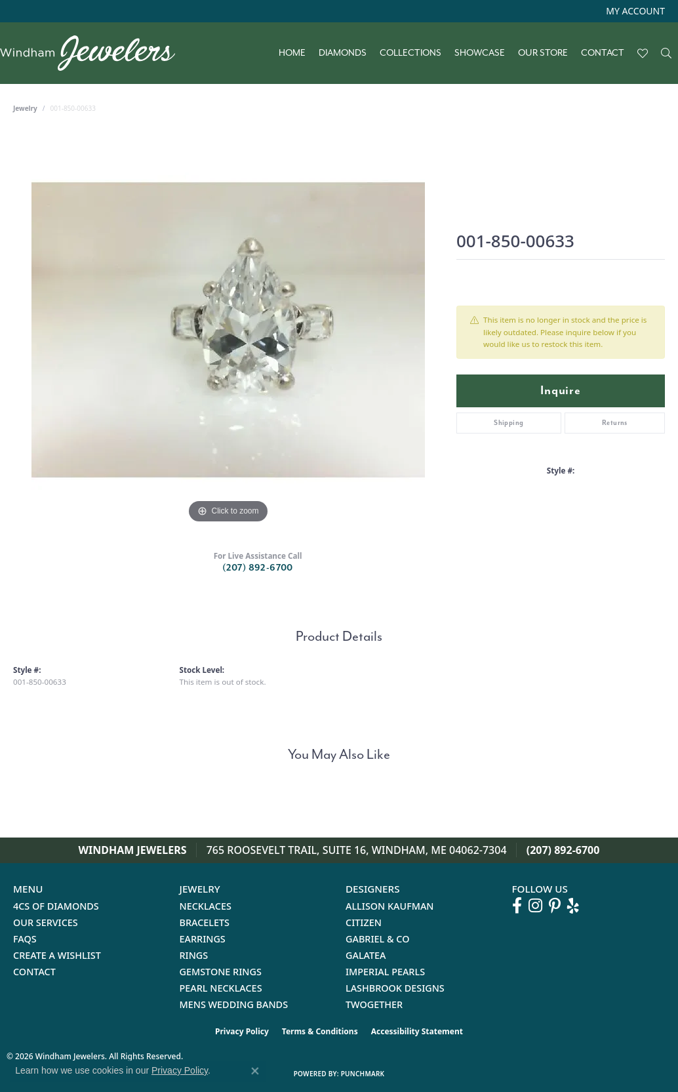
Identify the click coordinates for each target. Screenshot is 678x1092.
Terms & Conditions (320, 1031)
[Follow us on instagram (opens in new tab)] (535, 906)
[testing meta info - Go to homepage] (94, 53)
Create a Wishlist (57, 955)
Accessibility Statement (417, 1031)
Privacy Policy (242, 1031)
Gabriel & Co (377, 939)
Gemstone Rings (221, 971)
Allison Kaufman (390, 906)
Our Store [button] (543, 53)
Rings (194, 955)
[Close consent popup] (255, 1071)
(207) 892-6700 (257, 567)
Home (292, 53)
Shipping (508, 422)
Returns (615, 422)
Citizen (364, 922)
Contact (602, 53)
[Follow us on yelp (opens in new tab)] (573, 906)
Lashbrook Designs (395, 988)
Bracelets (205, 922)
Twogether (374, 1004)
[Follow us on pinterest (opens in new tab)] (555, 906)
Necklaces (205, 906)
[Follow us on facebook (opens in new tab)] (517, 906)
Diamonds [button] (343, 53)
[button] (634, 11)
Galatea (366, 955)
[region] (228, 330)
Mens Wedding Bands (234, 1004)
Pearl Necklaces (221, 988)
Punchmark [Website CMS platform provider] (363, 1073)
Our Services (45, 922)
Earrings (203, 939)
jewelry (25, 108)
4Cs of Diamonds (56, 906)
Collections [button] (410, 53)
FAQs (25, 939)
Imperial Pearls (385, 971)
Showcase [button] (479, 53)
